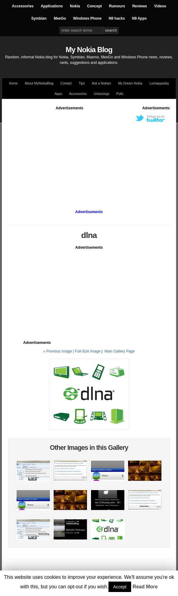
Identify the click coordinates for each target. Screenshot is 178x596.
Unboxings (101, 93)
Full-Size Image (87, 351)
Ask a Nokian (101, 83)
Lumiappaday (159, 83)
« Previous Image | (59, 351)
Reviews (139, 6)
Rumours (117, 6)
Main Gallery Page (119, 351)
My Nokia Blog (89, 49)
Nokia (75, 6)
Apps (58, 93)
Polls (119, 93)
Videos (160, 6)
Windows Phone (87, 18)
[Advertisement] (93, 154)
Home (13, 83)
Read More (145, 586)
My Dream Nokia (130, 83)
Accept (120, 586)
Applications (52, 6)
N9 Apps (139, 18)
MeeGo (60, 18)
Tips (82, 83)
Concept (94, 6)
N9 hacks (117, 18)
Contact (66, 83)
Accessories (23, 6)
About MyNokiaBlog (39, 83)
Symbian (39, 18)
